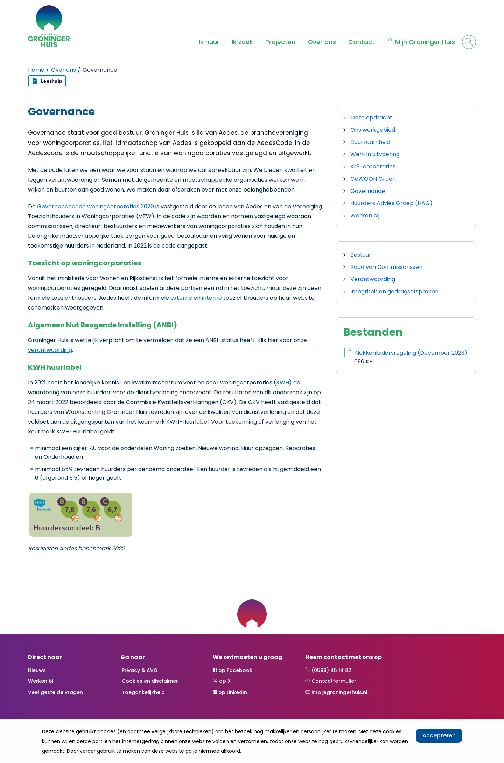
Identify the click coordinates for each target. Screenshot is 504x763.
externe (181, 298)
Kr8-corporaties (373, 166)
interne (212, 298)
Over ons (322, 41)
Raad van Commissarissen (386, 267)
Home (36, 70)
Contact (361, 41)
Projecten (280, 41)
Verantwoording (372, 279)
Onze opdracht (371, 117)
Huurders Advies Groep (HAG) (391, 203)
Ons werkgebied (372, 130)
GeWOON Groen (373, 179)
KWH (282, 383)
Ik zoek (242, 41)
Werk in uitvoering (375, 154)
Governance (367, 191)
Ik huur (209, 41)
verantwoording (50, 350)
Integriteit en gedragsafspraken (394, 291)
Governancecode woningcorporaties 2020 (95, 206)
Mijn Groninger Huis (425, 41)
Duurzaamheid (370, 142)
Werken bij (364, 215)
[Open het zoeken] (469, 42)
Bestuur (360, 255)
